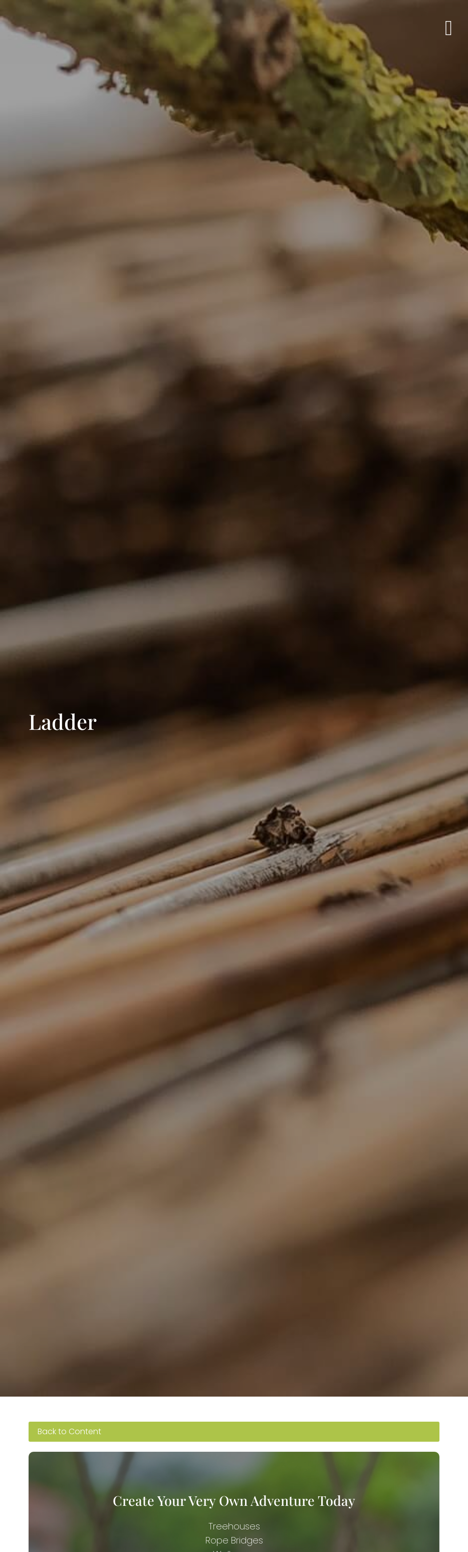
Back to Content (69, 1431)
